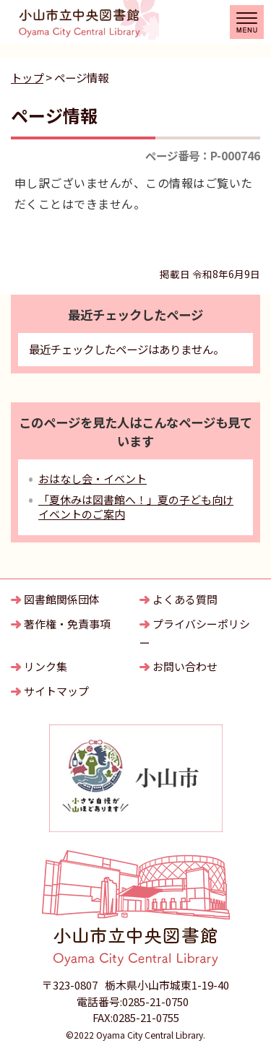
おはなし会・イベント (92, 478)
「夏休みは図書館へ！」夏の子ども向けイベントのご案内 (135, 506)
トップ (27, 77)
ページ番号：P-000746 (202, 155)
